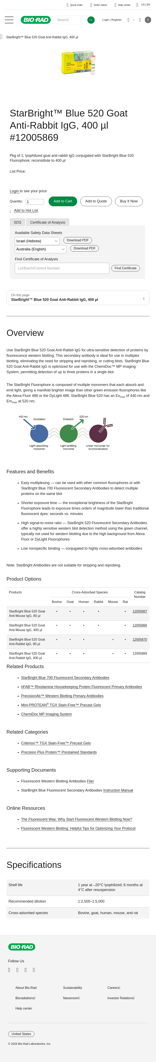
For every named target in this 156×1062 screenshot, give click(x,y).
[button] (1, 37)
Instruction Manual (118, 790)
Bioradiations (24, 998)
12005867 (140, 611)
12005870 (140, 639)
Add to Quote (96, 201)
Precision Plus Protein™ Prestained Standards (59, 752)
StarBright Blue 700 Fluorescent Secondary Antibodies (65, 678)
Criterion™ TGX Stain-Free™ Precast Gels (56, 743)
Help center (23, 1008)
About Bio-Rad (26, 987)
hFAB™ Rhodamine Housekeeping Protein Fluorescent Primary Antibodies (81, 687)
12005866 (140, 625)
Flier (90, 781)
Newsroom (71, 998)
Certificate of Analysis (47, 222)
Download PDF (78, 240)
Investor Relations (120, 998)
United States (21, 1034)
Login (15, 191)
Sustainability (72, 987)
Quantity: (16, 201)
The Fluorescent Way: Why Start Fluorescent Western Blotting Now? (76, 819)
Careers (113, 987)
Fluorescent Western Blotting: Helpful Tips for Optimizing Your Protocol (78, 828)
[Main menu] (9, 19)
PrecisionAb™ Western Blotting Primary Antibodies (62, 696)
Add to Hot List (26, 210)
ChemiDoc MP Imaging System (46, 714)
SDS (17, 222)
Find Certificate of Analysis (36, 259)
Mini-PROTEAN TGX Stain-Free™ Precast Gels (61, 705)
